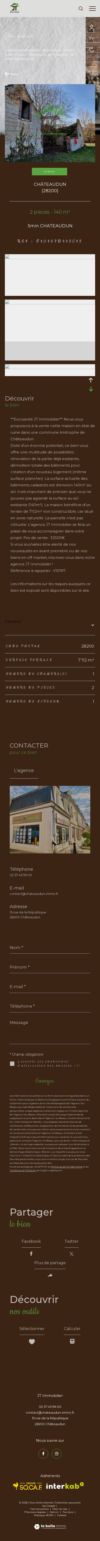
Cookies (61, 1515)
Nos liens (68, 1512)
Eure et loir (15, 55)
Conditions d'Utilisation (23, 1170)
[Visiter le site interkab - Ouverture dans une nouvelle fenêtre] (65, 1485)
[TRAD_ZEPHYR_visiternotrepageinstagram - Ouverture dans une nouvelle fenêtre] (57, 1454)
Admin (54, 1512)
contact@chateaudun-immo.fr (34, 894)
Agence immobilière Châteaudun (33, 50)
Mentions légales (35, 1512)
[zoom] (50, 257)
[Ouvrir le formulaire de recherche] (80, 8)
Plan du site (60, 1509)
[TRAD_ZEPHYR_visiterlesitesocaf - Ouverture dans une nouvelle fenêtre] (28, 1486)
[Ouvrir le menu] (92, 8)
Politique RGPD (43, 1515)
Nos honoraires (39, 1509)
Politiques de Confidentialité (66, 1166)
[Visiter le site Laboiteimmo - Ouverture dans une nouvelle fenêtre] (50, 1523)
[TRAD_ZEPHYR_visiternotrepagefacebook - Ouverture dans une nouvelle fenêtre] (43, 1454)
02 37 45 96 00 (21, 875)
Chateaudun (40, 55)
